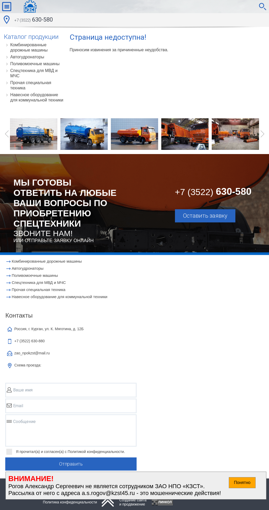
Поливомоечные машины (35, 64)
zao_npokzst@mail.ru (32, 353)
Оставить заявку (205, 215)
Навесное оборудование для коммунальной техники (36, 97)
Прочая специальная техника (30, 85)
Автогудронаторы (27, 57)
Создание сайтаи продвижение (133, 502)
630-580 (33, 20)
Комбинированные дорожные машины (29, 47)
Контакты (19, 315)
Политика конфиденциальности (70, 502)
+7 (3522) (29, 341)
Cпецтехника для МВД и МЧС (34, 73)
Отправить (71, 464)
